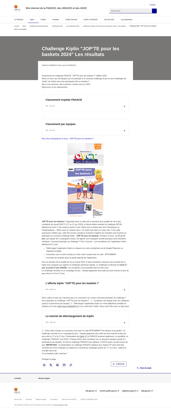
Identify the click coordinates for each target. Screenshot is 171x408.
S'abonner (119, 364)
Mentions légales (41, 399)
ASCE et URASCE (90, 19)
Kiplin (82, 336)
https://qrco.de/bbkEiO (67, 306)
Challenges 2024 (57, 26)
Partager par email (64, 365)
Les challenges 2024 (72, 26)
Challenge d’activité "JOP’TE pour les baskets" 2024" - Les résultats (104, 26)
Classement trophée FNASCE (64, 99)
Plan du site (18, 399)
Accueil (16, 26)
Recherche (154, 11)
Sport (32, 19)
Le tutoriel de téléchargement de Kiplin (70, 316)
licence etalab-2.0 (59, 405)
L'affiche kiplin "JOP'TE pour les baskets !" (72, 283)
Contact (152, 5)
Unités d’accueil (71, 19)
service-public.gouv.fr (108, 391)
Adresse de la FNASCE (69, 399)
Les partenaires (126, 19)
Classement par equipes (61, 124)
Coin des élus (109, 19)
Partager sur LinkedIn (57, 365)
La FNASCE (18, 19)
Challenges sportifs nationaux (39, 26)
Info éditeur (54, 399)
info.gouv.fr (90, 391)
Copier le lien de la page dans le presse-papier (70, 365)
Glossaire (29, 399)
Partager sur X (50, 365)
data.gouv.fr (146, 391)
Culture (43, 19)
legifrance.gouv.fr (129, 391)
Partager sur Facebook (44, 365)
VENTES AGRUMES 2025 (89, 399)
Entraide (56, 19)
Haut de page (145, 368)
